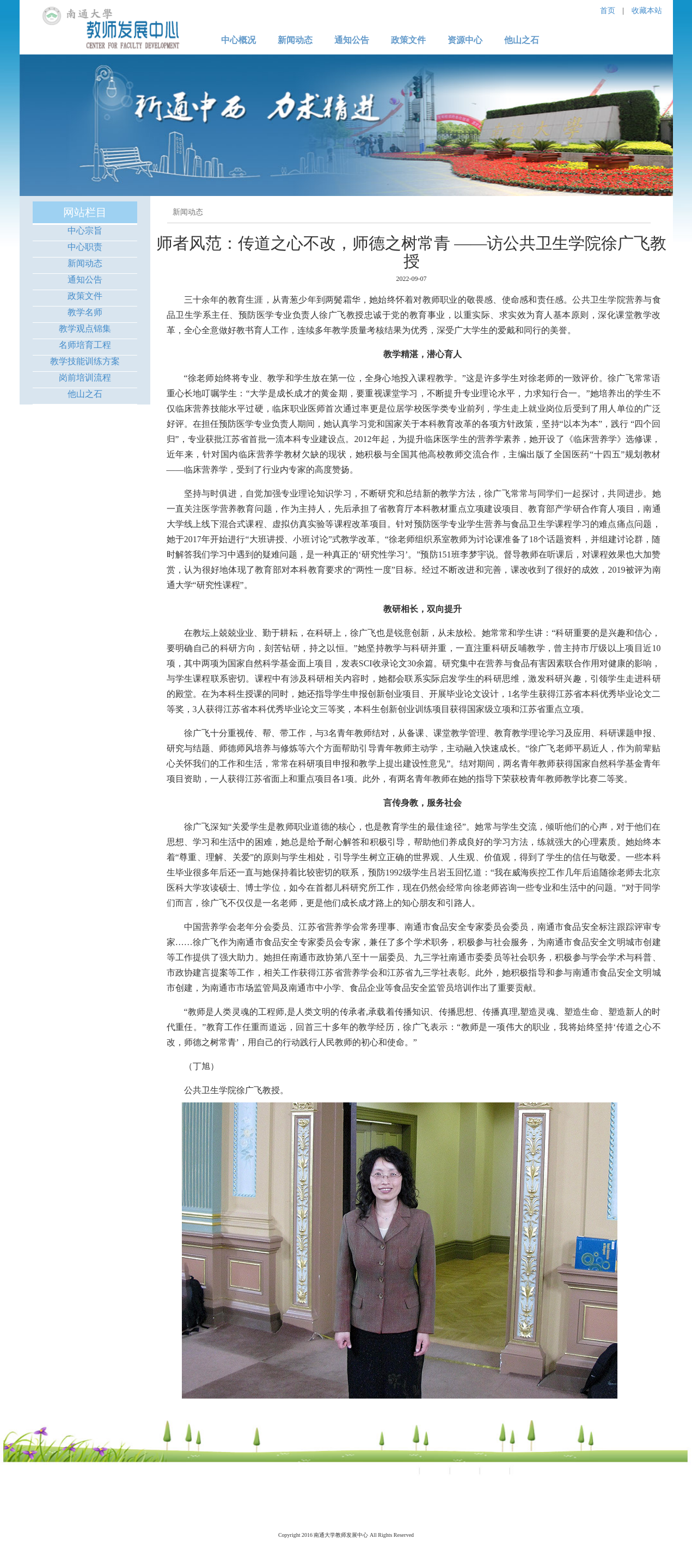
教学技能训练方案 (85, 361)
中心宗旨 (85, 230)
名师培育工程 (85, 345)
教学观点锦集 (85, 328)
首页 (607, 11)
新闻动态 (85, 263)
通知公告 (85, 279)
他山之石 (85, 394)
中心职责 (85, 247)
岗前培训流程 (85, 377)
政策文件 (85, 296)
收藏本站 (647, 11)
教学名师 (85, 312)
